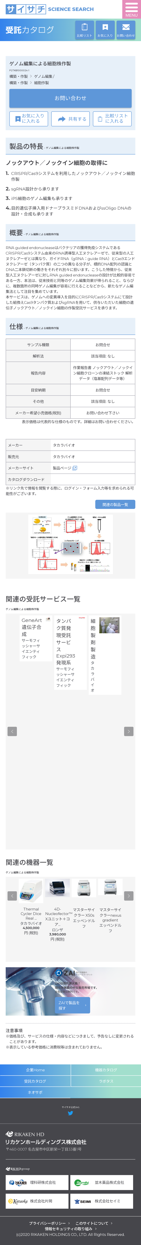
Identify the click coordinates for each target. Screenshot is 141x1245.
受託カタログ (46, 30)
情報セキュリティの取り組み (68, 1229)
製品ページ (62, 468)
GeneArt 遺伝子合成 (32, 627)
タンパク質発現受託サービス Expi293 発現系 (65, 642)
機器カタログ (106, 1070)
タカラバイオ (64, 445)
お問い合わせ (70, 98)
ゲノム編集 (43, 76)
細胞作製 (41, 83)
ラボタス (106, 1081)
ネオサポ (35, 1092)
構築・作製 (18, 76)
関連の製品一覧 (115, 504)
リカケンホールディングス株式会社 (46, 1137)
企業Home (35, 1070)
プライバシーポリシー (47, 1223)
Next (128, 731)
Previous (12, 731)
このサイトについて (91, 1223)
